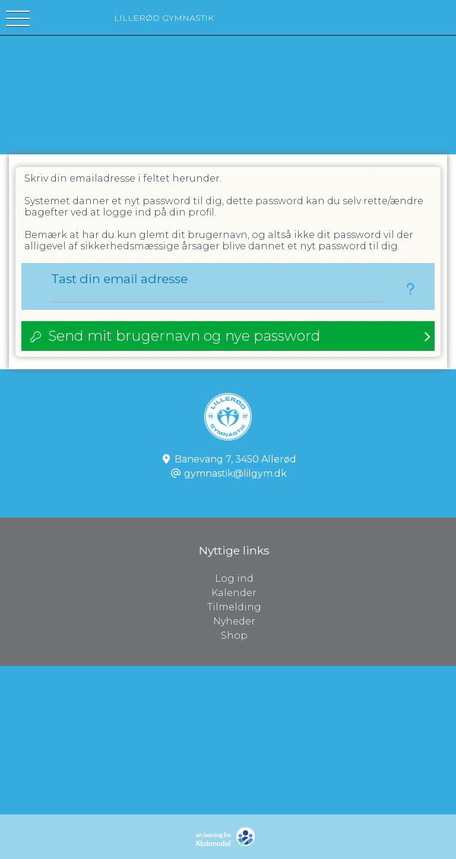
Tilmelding (234, 607)
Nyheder (234, 621)
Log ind (336, 579)
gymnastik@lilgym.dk (235, 473)
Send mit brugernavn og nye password (184, 335)
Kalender (233, 592)
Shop (234, 635)
